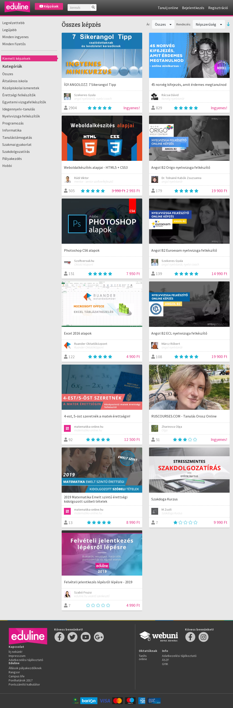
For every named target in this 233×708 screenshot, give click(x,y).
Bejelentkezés (193, 7)
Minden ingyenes (15, 37)
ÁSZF (165, 660)
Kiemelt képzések (16, 58)
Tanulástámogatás (17, 137)
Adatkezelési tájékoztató (26, 660)
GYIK (165, 664)
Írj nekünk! (15, 652)
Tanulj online (168, 7)
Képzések (48, 6)
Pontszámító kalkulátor (24, 684)
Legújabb (9, 29)
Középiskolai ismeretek (20, 88)
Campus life (17, 676)
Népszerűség (209, 24)
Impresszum (17, 656)
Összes (7, 74)
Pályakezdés (12, 158)
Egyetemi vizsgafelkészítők (24, 102)
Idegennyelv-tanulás (18, 109)
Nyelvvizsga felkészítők (21, 116)
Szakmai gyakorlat (17, 144)
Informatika (11, 130)
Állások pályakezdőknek (25, 668)
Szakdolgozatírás (16, 151)
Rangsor (14, 672)
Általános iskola (15, 81)
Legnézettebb (13, 22)
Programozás (13, 123)
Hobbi (7, 165)
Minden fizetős (14, 44)
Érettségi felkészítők (18, 95)
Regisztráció (218, 7)
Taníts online (143, 657)
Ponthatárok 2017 (21, 680)
